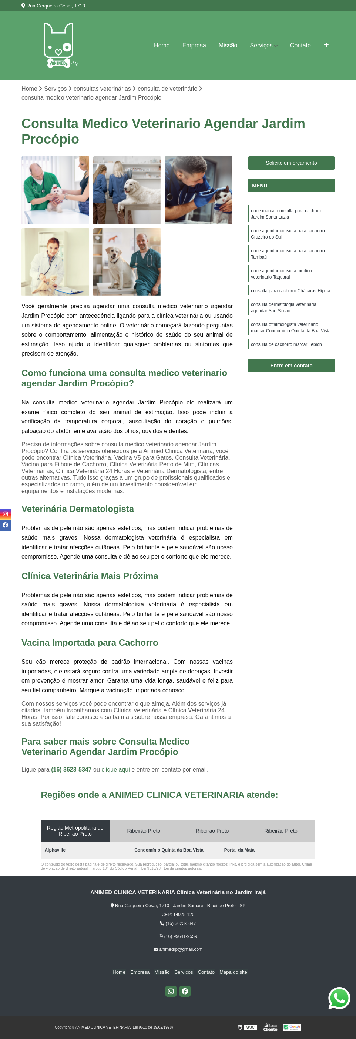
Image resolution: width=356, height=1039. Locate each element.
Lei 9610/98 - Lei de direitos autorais (171, 869)
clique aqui (115, 770)
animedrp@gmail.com (178, 949)
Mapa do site (230, 972)
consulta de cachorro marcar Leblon (286, 349)
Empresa (194, 45)
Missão (228, 45)
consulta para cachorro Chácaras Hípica (290, 294)
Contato (300, 45)
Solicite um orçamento (291, 163)
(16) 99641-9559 (178, 936)
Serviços (261, 45)
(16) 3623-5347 (72, 770)
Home (162, 45)
